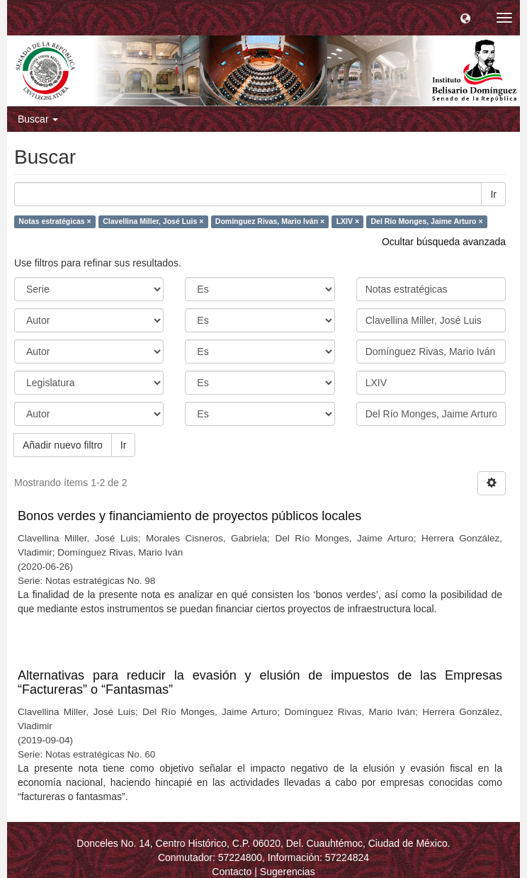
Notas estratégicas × (54, 221)
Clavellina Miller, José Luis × (153, 221)
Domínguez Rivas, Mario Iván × (269, 221)
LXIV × (347, 221)
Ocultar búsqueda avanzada (444, 241)
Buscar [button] (38, 119)
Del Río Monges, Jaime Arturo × (427, 221)
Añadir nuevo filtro (63, 445)
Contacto (231, 871)
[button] (465, 18)
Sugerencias (287, 871)
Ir (493, 194)
